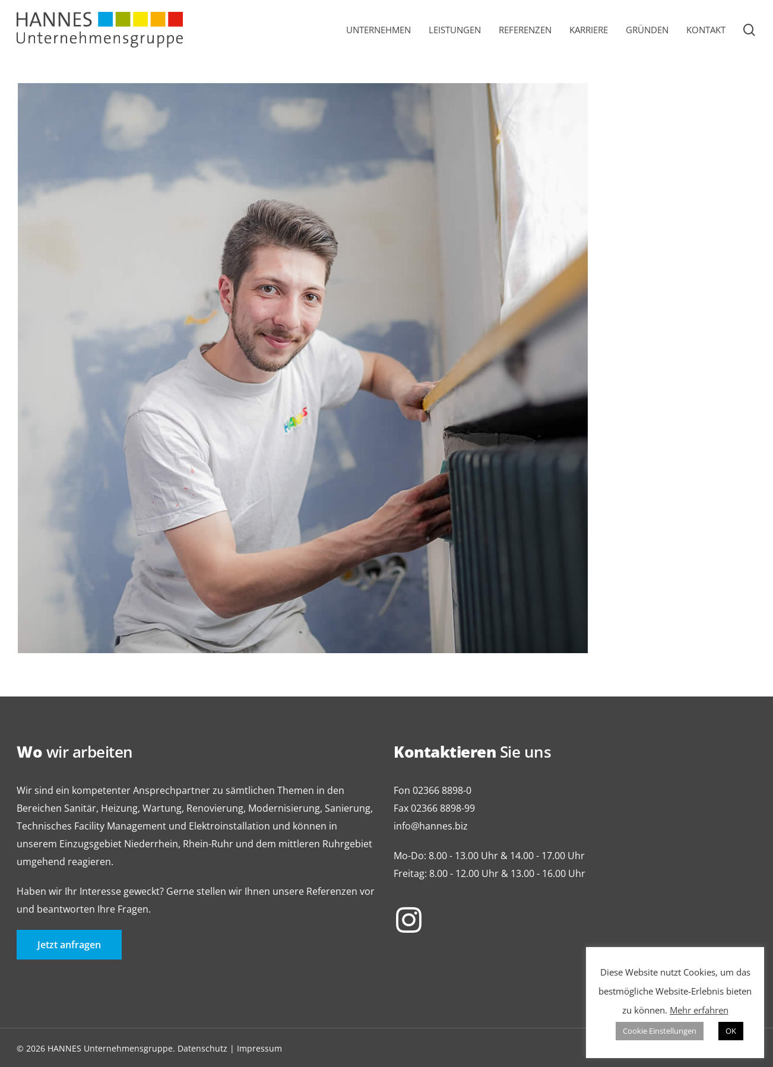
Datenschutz (202, 1048)
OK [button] (731, 1030)
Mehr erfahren (699, 1010)
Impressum (259, 1048)
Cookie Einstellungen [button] (659, 1030)
